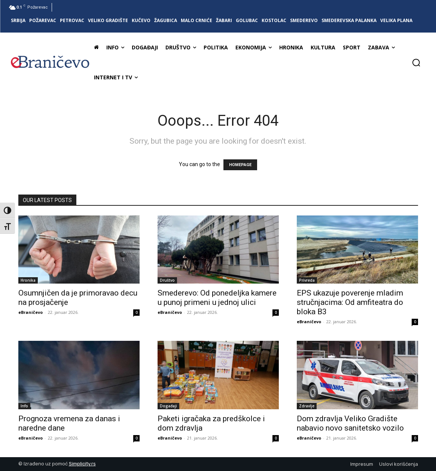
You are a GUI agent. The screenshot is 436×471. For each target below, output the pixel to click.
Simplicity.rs (82, 464)
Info (24, 406)
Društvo (167, 280)
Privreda (307, 280)
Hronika (28, 280)
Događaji (168, 406)
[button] (416, 62)
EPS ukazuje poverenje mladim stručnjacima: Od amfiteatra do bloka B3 (350, 302)
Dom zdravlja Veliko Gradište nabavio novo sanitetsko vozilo (350, 423)
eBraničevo (30, 312)
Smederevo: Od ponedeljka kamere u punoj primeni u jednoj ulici (217, 297)
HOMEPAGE (240, 164)
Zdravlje (306, 406)
